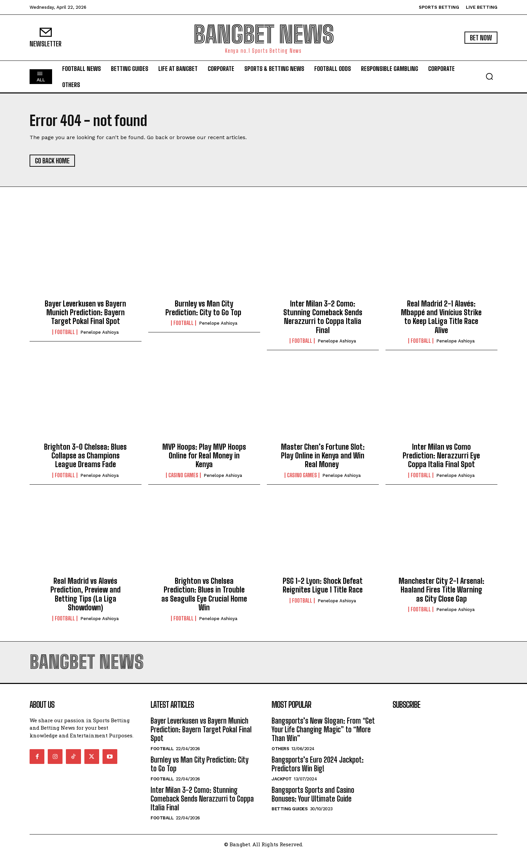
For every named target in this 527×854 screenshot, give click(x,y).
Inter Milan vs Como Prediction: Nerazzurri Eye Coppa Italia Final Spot (441, 455)
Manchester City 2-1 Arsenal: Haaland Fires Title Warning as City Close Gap (441, 589)
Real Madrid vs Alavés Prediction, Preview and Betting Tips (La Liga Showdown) (85, 594)
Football (65, 332)
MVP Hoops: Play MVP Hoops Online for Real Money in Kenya (204, 455)
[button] (489, 76)
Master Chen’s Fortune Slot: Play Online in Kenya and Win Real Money (323, 455)
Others (280, 748)
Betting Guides (290, 808)
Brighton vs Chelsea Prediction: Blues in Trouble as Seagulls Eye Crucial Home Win (204, 594)
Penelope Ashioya (99, 332)
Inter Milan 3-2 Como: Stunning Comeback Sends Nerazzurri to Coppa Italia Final (322, 317)
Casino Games (183, 475)
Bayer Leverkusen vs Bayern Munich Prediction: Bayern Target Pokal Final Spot (85, 312)
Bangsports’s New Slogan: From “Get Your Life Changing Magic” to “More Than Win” (323, 729)
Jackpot (282, 778)
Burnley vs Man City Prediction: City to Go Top (204, 308)
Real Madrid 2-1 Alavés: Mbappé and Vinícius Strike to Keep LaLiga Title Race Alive (441, 317)
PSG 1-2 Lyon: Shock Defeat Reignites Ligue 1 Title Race (323, 585)
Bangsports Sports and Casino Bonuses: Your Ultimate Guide (313, 794)
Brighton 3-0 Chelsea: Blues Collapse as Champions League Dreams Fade (85, 455)
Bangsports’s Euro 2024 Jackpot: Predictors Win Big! (318, 764)
